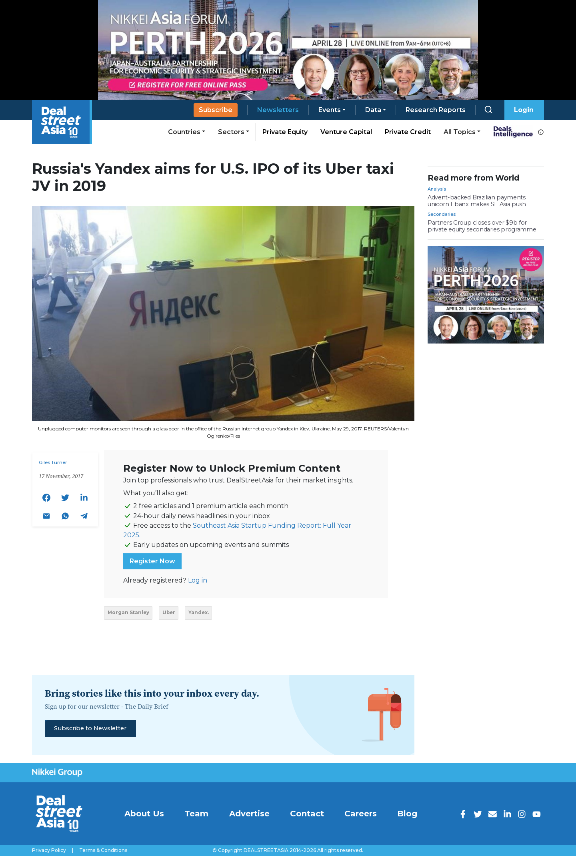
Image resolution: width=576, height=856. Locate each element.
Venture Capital (346, 132)
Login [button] (524, 110)
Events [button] (329, 110)
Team (196, 813)
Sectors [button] (231, 132)
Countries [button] (184, 132)
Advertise (249, 813)
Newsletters (278, 110)
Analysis (437, 189)
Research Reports (436, 110)
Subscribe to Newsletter (90, 728)
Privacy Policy (49, 850)
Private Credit (408, 132)
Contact (307, 813)
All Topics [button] (460, 132)
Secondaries (442, 214)
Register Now (152, 561)
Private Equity (285, 132)
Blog (407, 813)
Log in (197, 580)
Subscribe (215, 110)
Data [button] (373, 110)
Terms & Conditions (103, 850)
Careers (360, 813)
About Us (144, 813)
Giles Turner (53, 462)
